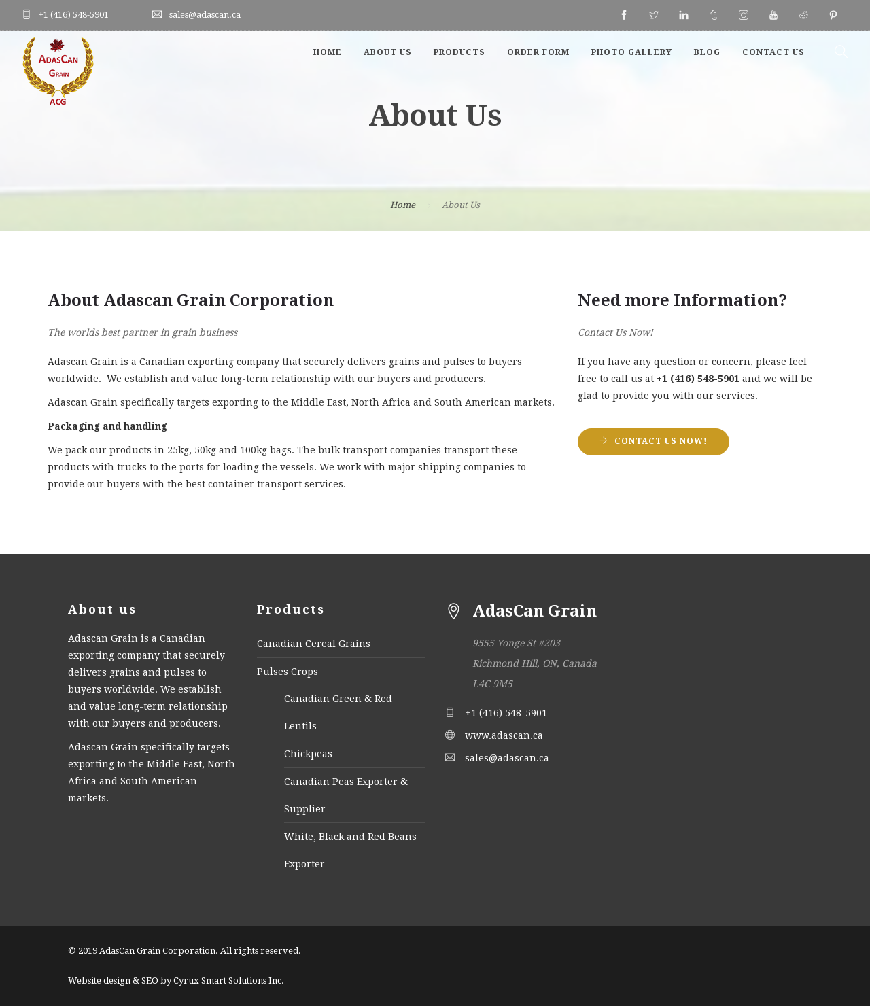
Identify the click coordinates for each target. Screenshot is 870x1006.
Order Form (538, 52)
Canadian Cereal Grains (313, 643)
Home (327, 52)
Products (459, 52)
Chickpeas (308, 753)
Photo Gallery (631, 52)
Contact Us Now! (661, 441)
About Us (388, 52)
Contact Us (773, 52)
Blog (707, 52)
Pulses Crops (287, 671)
